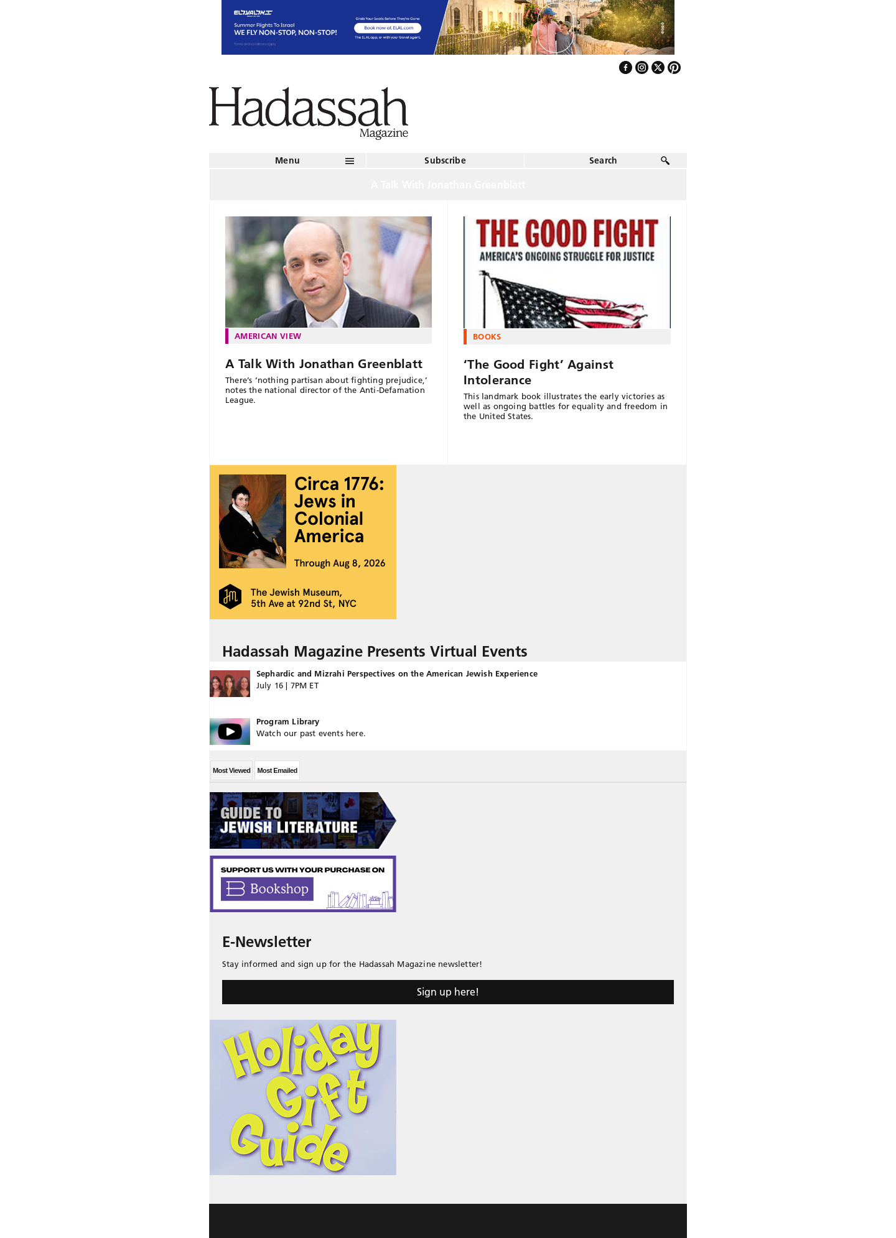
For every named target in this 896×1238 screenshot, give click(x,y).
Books (487, 336)
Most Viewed (231, 770)
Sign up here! (448, 992)
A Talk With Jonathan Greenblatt (323, 363)
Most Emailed (277, 770)
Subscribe (445, 160)
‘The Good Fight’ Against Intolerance (539, 372)
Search (603, 160)
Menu (287, 160)
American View (268, 336)
